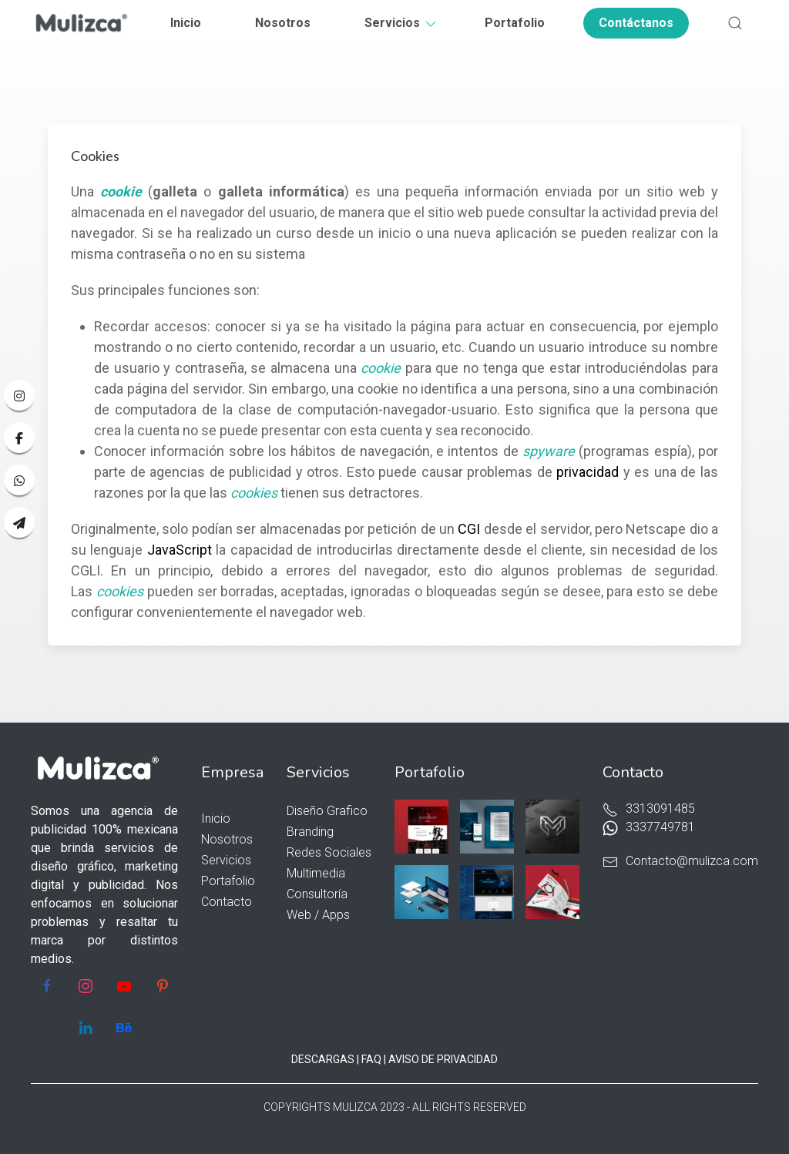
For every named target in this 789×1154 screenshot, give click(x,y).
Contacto (226, 901)
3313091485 (649, 808)
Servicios (401, 22)
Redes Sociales (329, 852)
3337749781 (649, 827)
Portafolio (515, 22)
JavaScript (179, 550)
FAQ (371, 1059)
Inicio (185, 22)
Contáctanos (636, 22)
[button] (735, 23)
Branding (310, 831)
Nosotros (283, 22)
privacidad (587, 472)
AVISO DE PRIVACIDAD (443, 1059)
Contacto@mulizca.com (680, 861)
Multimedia (316, 873)
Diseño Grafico (327, 810)
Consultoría (317, 894)
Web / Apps (318, 914)
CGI (469, 529)
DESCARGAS (322, 1059)
